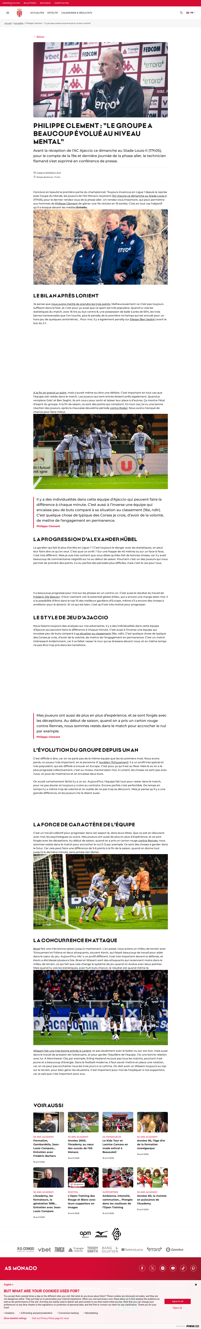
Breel (36, 948)
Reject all (177, 1308)
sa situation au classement (93, 633)
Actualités (18, 23)
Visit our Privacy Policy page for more (50, 1318)
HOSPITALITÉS (61, 3)
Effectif (52, 12)
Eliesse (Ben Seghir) (143, 319)
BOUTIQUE (45, 3)
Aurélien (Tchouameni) (113, 762)
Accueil (8, 23)
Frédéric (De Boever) (46, 596)
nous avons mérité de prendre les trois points (80, 304)
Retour (38, 36)
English (9, 1284)
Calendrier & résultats (76, 12)
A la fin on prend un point (49, 392)
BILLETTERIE (30, 3)
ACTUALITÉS (37, 12)
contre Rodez (118, 408)
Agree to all (177, 1301)
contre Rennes (148, 840)
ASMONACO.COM (11, 3)
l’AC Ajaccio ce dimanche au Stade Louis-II (139, 195)
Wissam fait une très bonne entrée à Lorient (62, 1050)
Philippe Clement (66, 203)
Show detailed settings (15, 1318)
